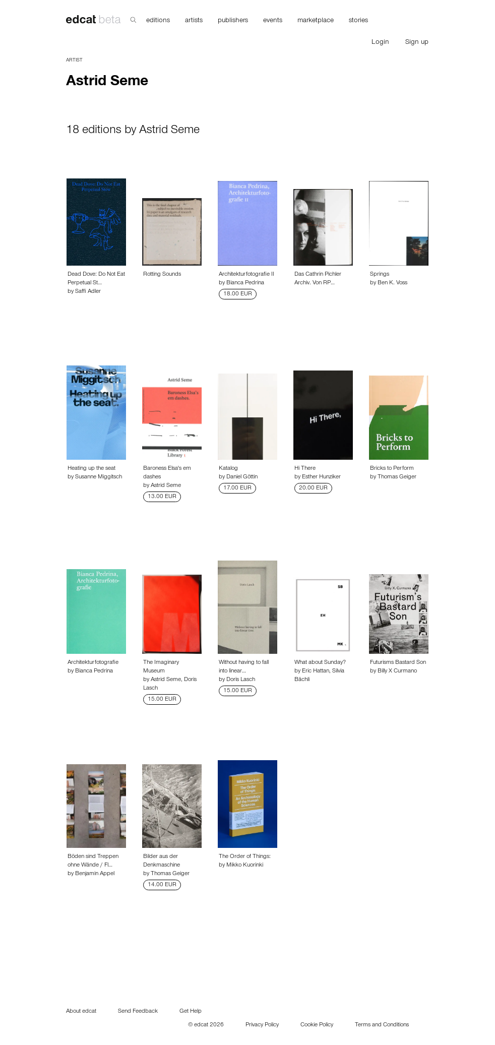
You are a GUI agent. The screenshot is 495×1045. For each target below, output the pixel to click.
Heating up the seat (91, 469)
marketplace (315, 21)
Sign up (416, 42)
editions (158, 21)
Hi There (305, 469)
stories (358, 21)
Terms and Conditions (382, 1025)
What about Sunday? (320, 663)
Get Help (190, 1012)
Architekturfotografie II (246, 275)
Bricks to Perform (392, 469)
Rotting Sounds (162, 275)
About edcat (81, 1012)
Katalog (228, 469)
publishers (233, 21)
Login (380, 42)
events (272, 21)
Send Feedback (138, 1012)
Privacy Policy (262, 1025)
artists (194, 21)
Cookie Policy (316, 1025)
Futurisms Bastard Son (398, 663)
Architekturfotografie (93, 663)
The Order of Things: (245, 857)
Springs (379, 275)
